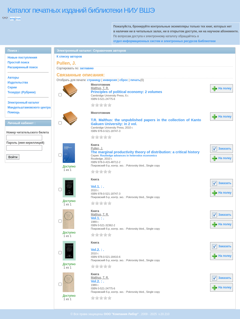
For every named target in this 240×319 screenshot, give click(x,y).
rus (18, 18)
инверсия (110, 80)
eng (12, 18)
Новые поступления (22, 57)
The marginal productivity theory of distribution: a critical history (145, 152)
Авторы (13, 77)
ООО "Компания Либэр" (121, 314)
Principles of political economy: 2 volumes (126, 92)
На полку (221, 88)
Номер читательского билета (27, 132)
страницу (94, 80)
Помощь (14, 112)
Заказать (221, 148)
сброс (123, 80)
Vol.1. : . (97, 187)
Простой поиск (18, 62)
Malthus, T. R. (100, 88)
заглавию (87, 68)
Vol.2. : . (97, 250)
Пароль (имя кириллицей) (25, 142)
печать (135, 80)
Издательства (18, 82)
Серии (12, 87)
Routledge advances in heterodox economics (128, 155)
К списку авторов (69, 56)
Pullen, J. (97, 148)
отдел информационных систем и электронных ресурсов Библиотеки (164, 41)
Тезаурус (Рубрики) (22, 92)
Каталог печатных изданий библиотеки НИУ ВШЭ (81, 10)
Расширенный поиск (23, 67)
